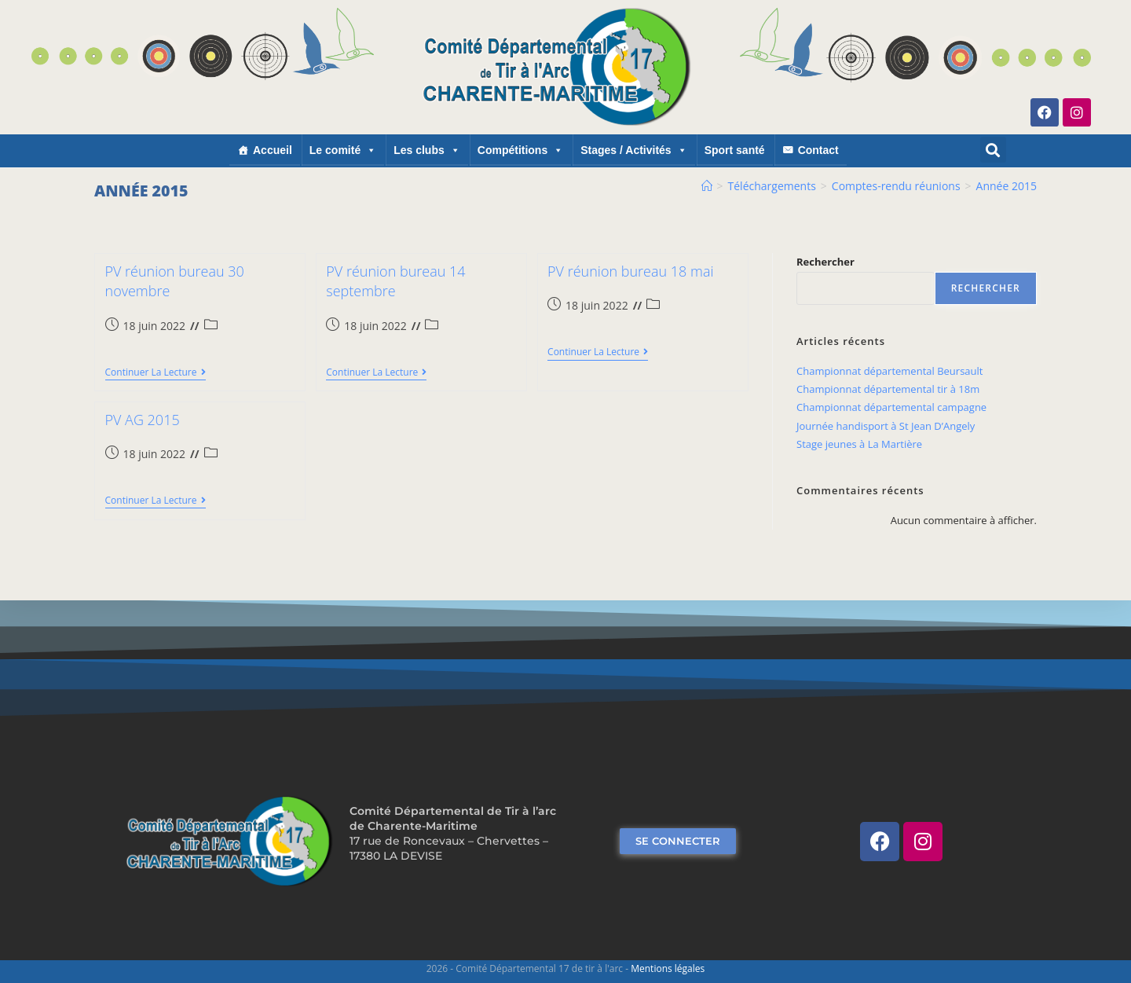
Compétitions (520, 150)
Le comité (342, 150)
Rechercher (825, 262)
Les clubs (426, 150)
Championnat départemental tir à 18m (887, 389)
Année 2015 (1006, 185)
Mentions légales (668, 968)
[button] (993, 150)
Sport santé (735, 150)
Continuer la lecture (155, 373)
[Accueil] (706, 185)
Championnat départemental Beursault (889, 371)
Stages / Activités (633, 150)
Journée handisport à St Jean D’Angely (885, 426)
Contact (818, 150)
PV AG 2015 (142, 419)
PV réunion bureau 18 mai (630, 271)
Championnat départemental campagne (891, 407)
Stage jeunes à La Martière (859, 444)
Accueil (272, 150)
